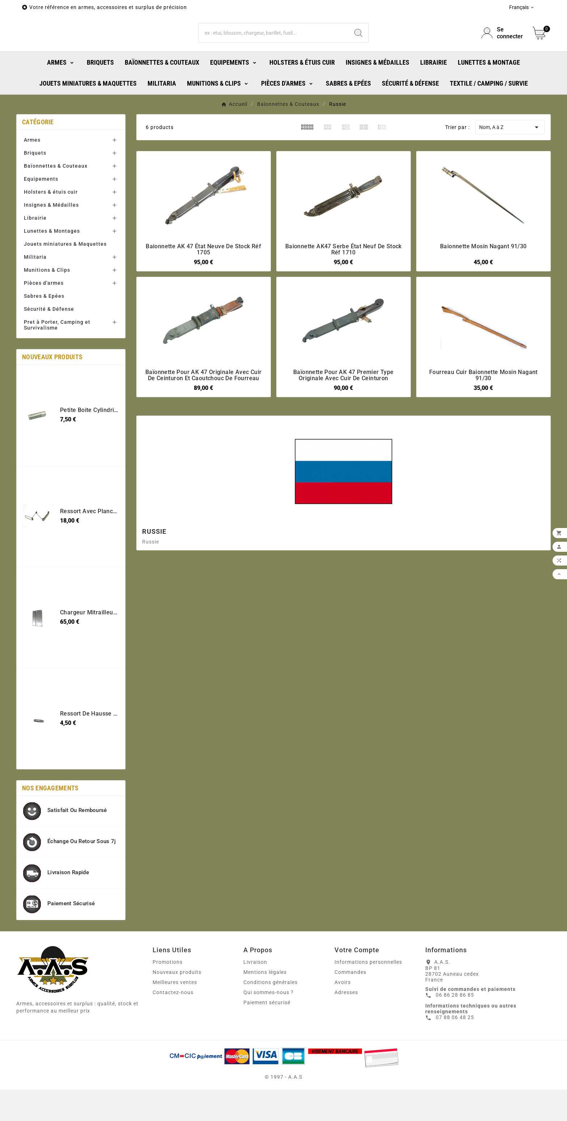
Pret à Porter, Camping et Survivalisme (57, 356)
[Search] (358, 49)
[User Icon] (502, 49)
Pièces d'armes (44, 314)
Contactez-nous (173, 1024)
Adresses (346, 1024)
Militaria (35, 288)
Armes (32, 171)
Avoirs (342, 1014)
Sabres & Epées (44, 327)
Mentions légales (265, 1003)
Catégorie (38, 153)
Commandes (350, 1003)
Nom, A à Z (510, 158)
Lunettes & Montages (52, 262)
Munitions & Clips (47, 301)
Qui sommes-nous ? (268, 1024)
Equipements (41, 210)
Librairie (35, 249)
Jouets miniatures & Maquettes (65, 275)
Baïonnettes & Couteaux (56, 197)
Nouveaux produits (177, 1003)
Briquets (35, 184)
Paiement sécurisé (266, 1034)
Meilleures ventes (175, 1014)
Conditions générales (270, 1014)
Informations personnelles (368, 993)
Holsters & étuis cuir (51, 223)
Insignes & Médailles (51, 236)
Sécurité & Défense (49, 340)
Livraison (255, 993)
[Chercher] (274, 48)
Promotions (168, 993)
